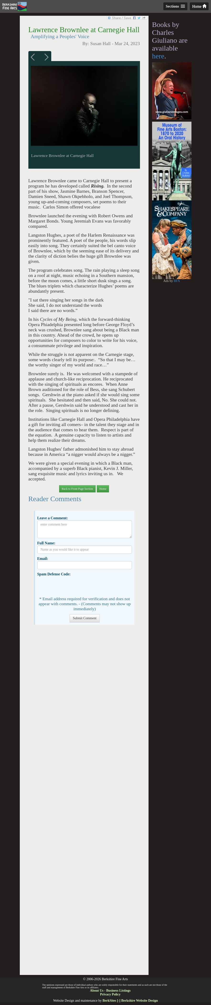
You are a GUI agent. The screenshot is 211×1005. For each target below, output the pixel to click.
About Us (96, 990)
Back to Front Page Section (77, 488)
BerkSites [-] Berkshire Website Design (130, 1000)
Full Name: (46, 543)
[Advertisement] (84, 802)
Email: (42, 559)
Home (199, 6)
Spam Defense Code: (54, 574)
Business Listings (118, 990)
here (158, 56)
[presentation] (73, 586)
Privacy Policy (110, 994)
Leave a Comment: (52, 518)
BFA (177, 281)
